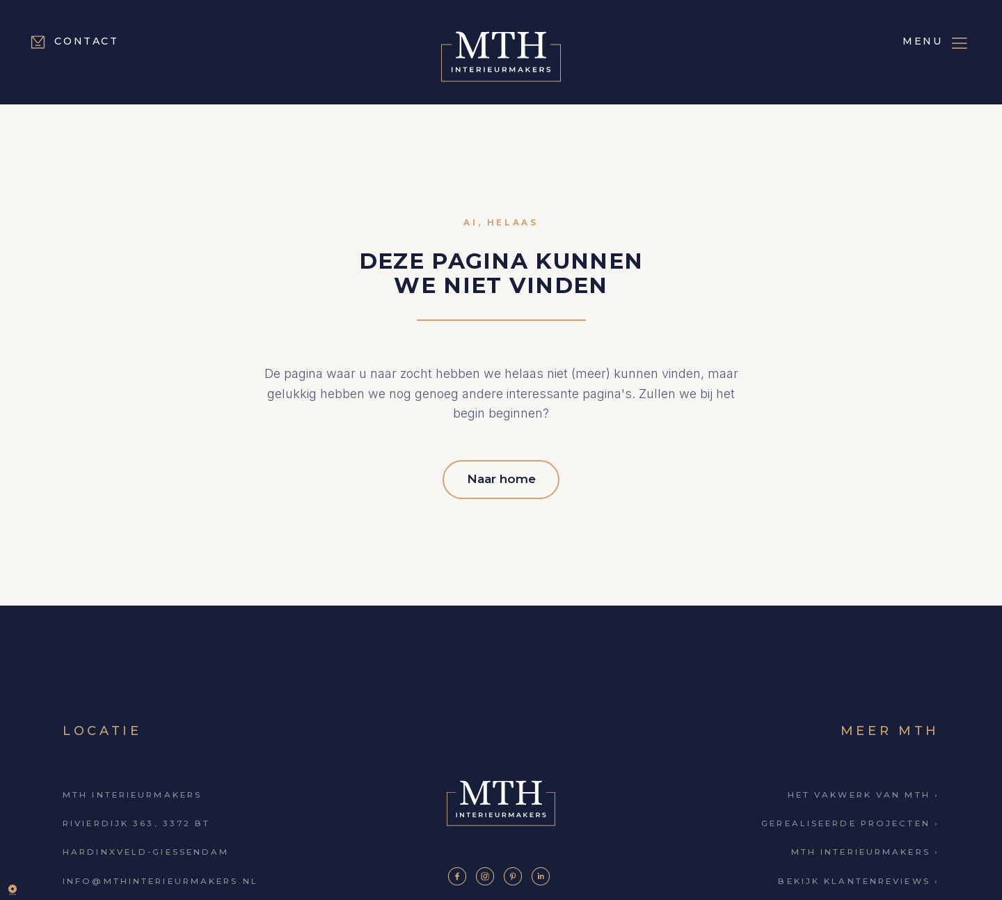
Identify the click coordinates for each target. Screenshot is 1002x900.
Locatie (102, 724)
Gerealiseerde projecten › (850, 817)
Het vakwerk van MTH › (863, 788)
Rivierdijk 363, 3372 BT (137, 817)
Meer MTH (890, 724)
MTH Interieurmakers (132, 788)
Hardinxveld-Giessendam (146, 846)
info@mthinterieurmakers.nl (160, 875)
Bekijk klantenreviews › (858, 875)
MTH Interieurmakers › (865, 846)
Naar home (501, 475)
